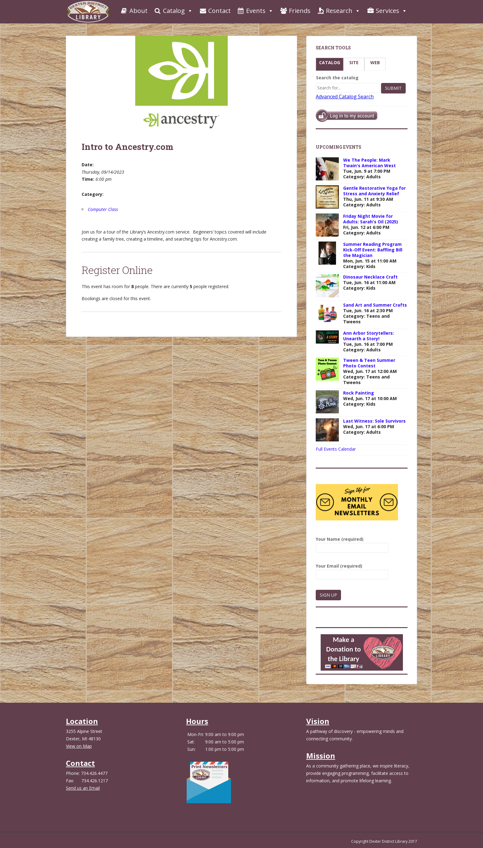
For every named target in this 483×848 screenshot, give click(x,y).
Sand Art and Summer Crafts (375, 305)
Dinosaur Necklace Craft (370, 277)
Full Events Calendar (336, 449)
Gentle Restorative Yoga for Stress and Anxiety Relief (374, 190)
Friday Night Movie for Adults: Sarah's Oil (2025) (370, 219)
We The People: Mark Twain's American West (369, 162)
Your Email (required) (352, 570)
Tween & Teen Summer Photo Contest (369, 363)
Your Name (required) (352, 543)
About (134, 10)
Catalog (173, 11)
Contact (215, 10)
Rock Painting (358, 393)
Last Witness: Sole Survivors (374, 421)
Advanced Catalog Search (345, 96)
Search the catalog (337, 78)
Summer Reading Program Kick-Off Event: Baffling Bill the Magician (372, 249)
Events (255, 11)
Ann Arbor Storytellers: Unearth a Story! (368, 335)
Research (338, 11)
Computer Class (103, 209)
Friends (295, 10)
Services (387, 11)
